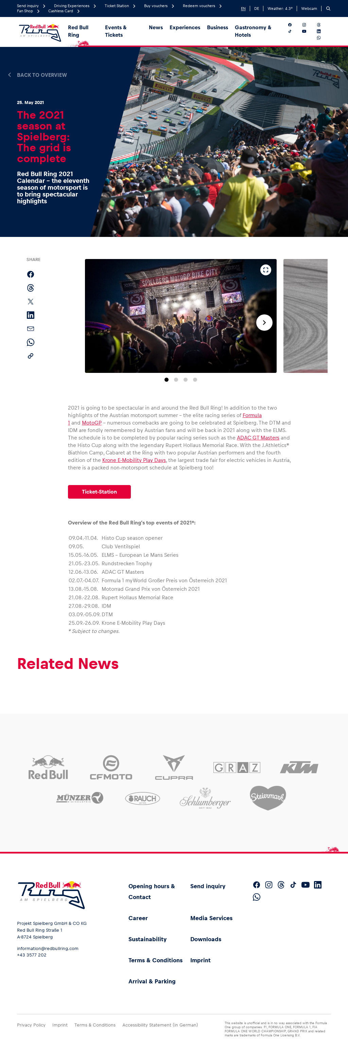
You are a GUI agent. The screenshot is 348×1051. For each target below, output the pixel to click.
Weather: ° (280, 8)
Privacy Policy (31, 1025)
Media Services (211, 918)
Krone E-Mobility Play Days (134, 460)
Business (217, 27)
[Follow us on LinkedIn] (323, 31)
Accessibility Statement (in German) (160, 1025)
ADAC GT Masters (258, 438)
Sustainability (147, 939)
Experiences (185, 27)
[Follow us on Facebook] (294, 25)
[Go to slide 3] (186, 380)
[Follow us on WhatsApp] (323, 38)
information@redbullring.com (48, 948)
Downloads (205, 939)
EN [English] (243, 8)
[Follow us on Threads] (323, 25)
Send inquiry (207, 886)
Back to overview (42, 75)
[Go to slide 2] (176, 380)
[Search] (328, 8)
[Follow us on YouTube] (308, 31)
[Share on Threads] (31, 288)
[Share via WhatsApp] (31, 342)
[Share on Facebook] (31, 274)
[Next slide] (264, 322)
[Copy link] (31, 356)
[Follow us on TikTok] (294, 31)
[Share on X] (31, 301)
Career (138, 918)
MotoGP (92, 423)
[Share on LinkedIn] (31, 315)
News (156, 27)
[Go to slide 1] (166, 380)
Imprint (200, 960)
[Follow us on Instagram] (308, 25)
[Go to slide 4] (195, 380)
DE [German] (256, 8)
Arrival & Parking (152, 981)
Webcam (309, 8)
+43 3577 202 (32, 955)
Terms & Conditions (155, 960)
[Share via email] (31, 329)
